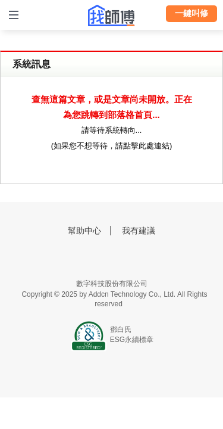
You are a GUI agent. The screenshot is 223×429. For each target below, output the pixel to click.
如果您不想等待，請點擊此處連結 (111, 145)
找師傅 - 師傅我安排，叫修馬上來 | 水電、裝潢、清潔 (112, 15)
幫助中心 (84, 230)
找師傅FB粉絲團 (96, 257)
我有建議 (138, 230)
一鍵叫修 (191, 13)
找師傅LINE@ (127, 257)
